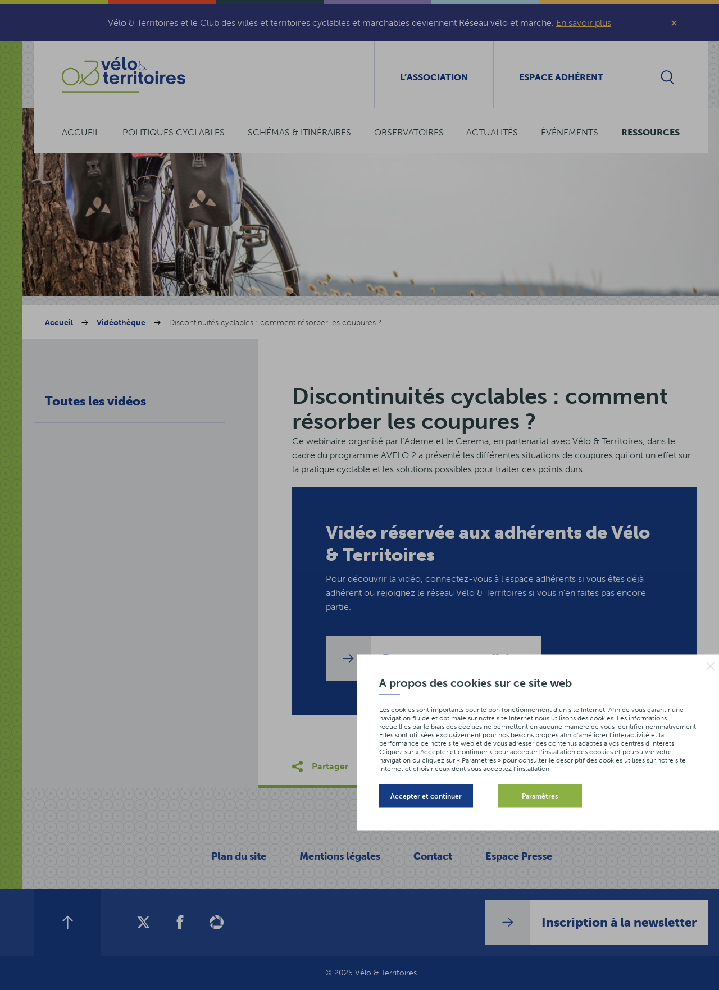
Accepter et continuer (426, 796)
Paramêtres (540, 796)
